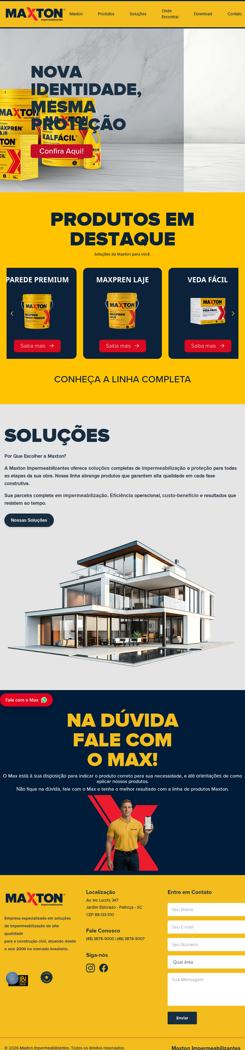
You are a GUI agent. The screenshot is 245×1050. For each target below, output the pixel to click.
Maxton (76, 14)
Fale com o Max (26, 700)
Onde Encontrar (170, 14)
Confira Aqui (61, 151)
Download (203, 14)
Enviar (182, 1018)
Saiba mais (37, 346)
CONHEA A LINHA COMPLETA (122, 379)
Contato (235, 14)
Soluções (138, 14)
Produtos (106, 14)
